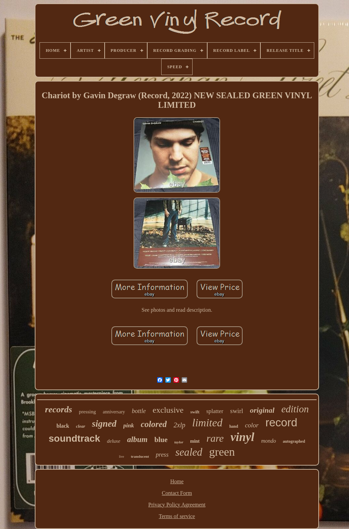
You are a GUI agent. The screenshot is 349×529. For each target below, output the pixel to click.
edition (295, 408)
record (281, 422)
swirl (236, 410)
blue (161, 440)
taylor (178, 442)
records (58, 409)
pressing (87, 411)
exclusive (168, 410)
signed (104, 423)
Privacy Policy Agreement (177, 505)
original (262, 410)
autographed (294, 441)
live (121, 456)
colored (154, 424)
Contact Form (177, 493)
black (63, 426)
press (162, 454)
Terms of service (177, 516)
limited (207, 422)
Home (176, 481)
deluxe (113, 441)
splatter (214, 411)
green (222, 451)
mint (195, 441)
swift (194, 411)
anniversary (114, 411)
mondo (268, 441)
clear (80, 426)
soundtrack (74, 438)
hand (233, 426)
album (137, 439)
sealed (188, 452)
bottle (139, 411)
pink (128, 425)
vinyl (242, 437)
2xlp (179, 425)
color (252, 425)
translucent (140, 456)
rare (215, 438)
